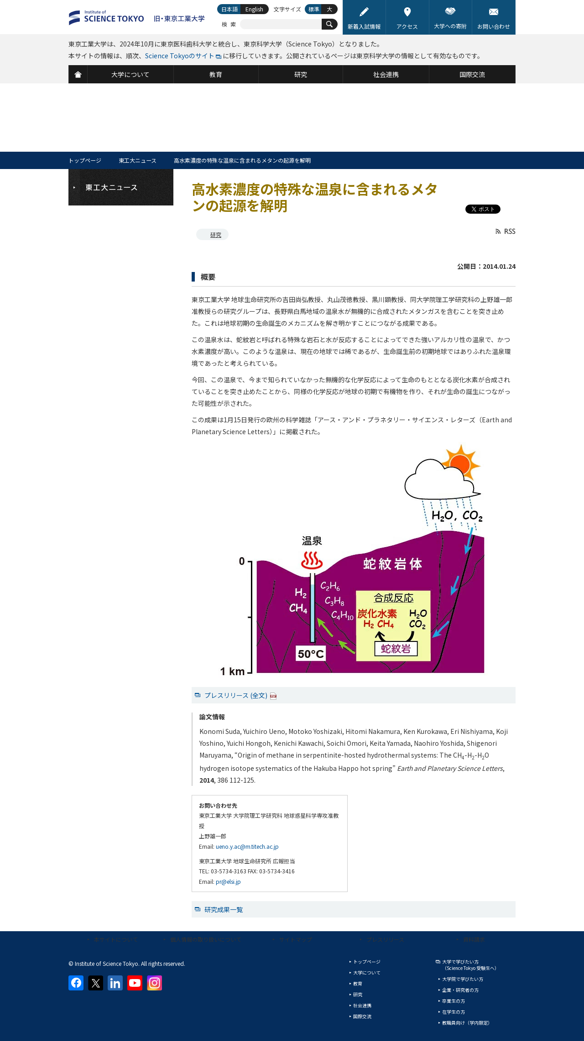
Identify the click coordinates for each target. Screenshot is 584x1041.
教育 (357, 983)
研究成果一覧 (223, 909)
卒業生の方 (453, 1000)
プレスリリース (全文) (240, 695)
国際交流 (362, 1016)
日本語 (229, 9)
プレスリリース (385, 939)
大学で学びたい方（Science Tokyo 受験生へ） (470, 964)
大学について (367, 972)
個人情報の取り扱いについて (205, 939)
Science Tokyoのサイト (179, 55)
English (254, 9)
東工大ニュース (137, 160)
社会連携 (362, 1005)
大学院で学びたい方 (462, 978)
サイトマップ (295, 939)
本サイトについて (116, 939)
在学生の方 (453, 1011)
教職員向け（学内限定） (467, 1022)
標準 (313, 9)
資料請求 (474, 939)
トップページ (84, 160)
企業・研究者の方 (460, 989)
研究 (215, 234)
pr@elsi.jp (228, 881)
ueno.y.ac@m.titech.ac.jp (247, 846)
